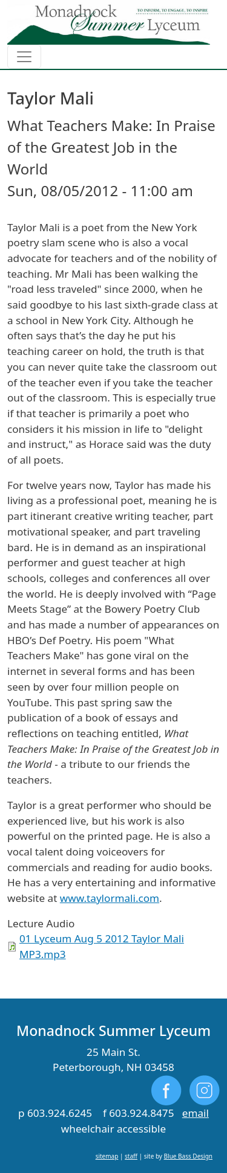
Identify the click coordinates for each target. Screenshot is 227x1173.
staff (131, 1156)
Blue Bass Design (188, 1156)
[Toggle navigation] (24, 57)
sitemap (107, 1156)
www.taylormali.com (109, 898)
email (195, 1113)
